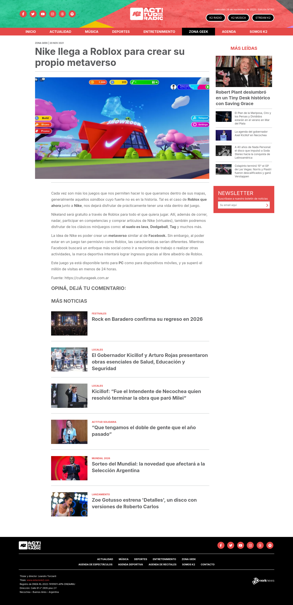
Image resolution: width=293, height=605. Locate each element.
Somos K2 (258, 32)
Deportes (121, 32)
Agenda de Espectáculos (95, 564)
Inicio (31, 32)
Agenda (229, 32)
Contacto (208, 564)
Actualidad (60, 32)
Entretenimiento (159, 32)
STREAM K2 (263, 17)
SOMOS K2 (188, 564)
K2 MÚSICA (238, 17)
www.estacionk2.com (38, 580)
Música (91, 32)
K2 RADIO (216, 17)
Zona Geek (198, 32)
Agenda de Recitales (162, 564)
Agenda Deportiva (130, 564)
